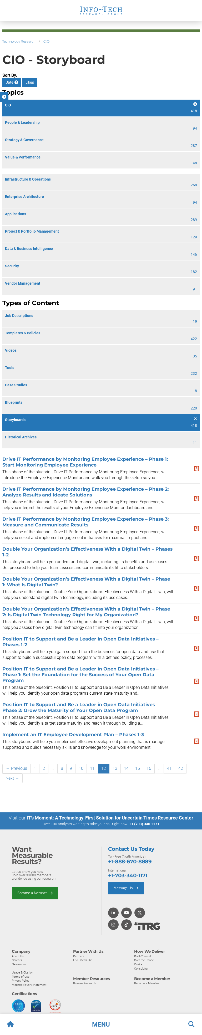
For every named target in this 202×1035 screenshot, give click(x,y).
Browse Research (84, 983)
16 (149, 768)
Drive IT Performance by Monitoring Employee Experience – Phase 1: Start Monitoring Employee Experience (85, 462)
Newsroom (19, 964)
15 (137, 768)
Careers (17, 960)
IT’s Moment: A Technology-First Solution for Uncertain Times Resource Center (110, 818)
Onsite (138, 964)
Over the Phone (144, 960)
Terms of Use (20, 976)
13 (115, 768)
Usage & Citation (22, 972)
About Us (18, 956)
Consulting (141, 968)
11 (92, 768)
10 (81, 768)
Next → (12, 778)
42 (180, 768)
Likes (30, 82)
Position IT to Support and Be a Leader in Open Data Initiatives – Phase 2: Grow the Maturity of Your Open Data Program (80, 707)
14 (126, 768)
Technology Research (19, 41)
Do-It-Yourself (143, 956)
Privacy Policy (20, 980)
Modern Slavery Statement (29, 984)
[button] (101, 1024)
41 (169, 768)
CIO (46, 41)
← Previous (16, 768)
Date (12, 82)
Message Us (126, 888)
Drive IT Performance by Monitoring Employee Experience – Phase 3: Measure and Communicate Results (85, 521)
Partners (78, 956)
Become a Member (35, 892)
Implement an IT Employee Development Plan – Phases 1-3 (73, 734)
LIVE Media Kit (82, 960)
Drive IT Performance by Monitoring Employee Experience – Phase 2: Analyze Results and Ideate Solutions (85, 492)
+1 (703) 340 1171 (144, 824)
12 (103, 768)
